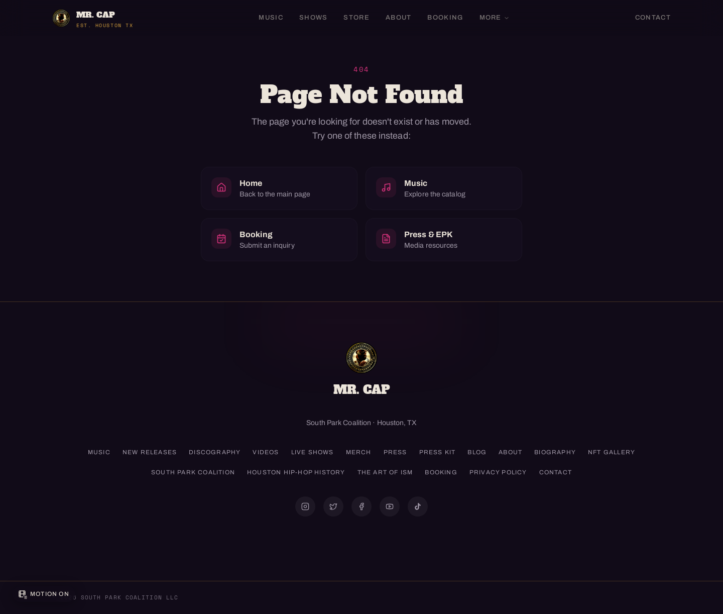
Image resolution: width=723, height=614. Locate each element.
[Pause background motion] (43, 594)
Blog (477, 452)
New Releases (150, 452)
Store (356, 17)
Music (271, 17)
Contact (653, 17)
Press (395, 452)
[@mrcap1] (333, 506)
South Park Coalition (193, 472)
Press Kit (437, 452)
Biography (555, 452)
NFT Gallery (611, 452)
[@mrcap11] (361, 506)
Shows (313, 17)
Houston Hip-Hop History (296, 472)
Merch (359, 452)
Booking (445, 17)
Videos (266, 452)
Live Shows (312, 452)
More (494, 17)
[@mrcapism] (305, 506)
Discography (214, 452)
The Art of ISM (385, 472)
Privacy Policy (498, 472)
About (399, 17)
